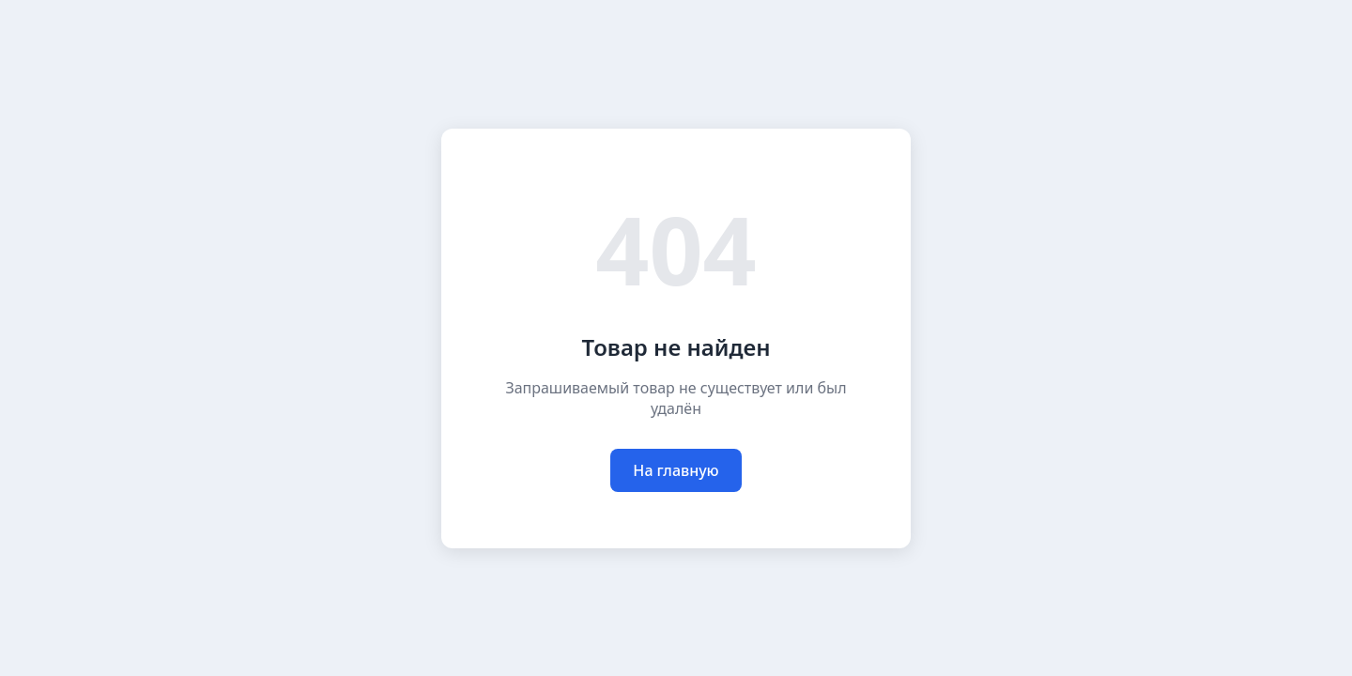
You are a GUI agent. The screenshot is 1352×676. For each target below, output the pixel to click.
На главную (675, 470)
